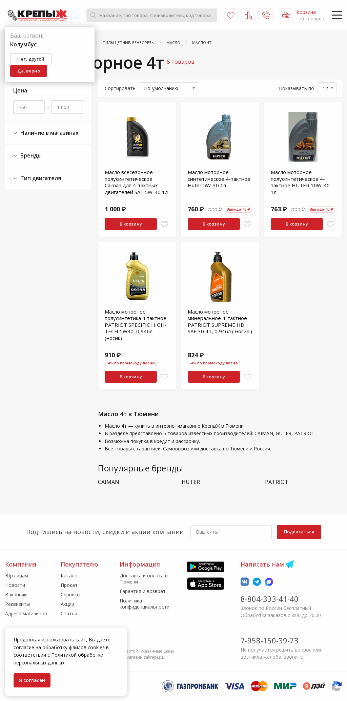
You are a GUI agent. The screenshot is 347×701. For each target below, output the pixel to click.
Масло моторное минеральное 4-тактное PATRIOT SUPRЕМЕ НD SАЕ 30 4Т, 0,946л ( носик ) (220, 321)
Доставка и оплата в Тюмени (144, 578)
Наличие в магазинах (46, 132)
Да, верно (28, 71)
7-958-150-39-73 (270, 640)
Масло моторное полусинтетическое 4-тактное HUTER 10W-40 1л (300, 182)
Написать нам (262, 564)
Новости (15, 585)
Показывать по (296, 88)
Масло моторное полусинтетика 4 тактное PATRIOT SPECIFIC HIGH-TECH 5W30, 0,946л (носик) (136, 324)
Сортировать (120, 88)
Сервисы (70, 594)
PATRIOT (276, 482)
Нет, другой (30, 59)
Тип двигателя (37, 178)
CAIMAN (108, 482)
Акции (67, 604)
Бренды (27, 155)
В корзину (131, 224)
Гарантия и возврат (143, 591)
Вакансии (16, 594)
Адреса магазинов (26, 613)
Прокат (69, 585)
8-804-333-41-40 (270, 599)
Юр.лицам (16, 575)
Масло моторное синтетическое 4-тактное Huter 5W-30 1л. (219, 179)
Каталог (70, 575)
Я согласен (32, 680)
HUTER (191, 482)
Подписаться (299, 532)
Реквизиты (17, 604)
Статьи (69, 613)
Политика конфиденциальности (144, 603)
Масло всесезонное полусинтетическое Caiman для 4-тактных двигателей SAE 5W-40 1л (136, 182)
